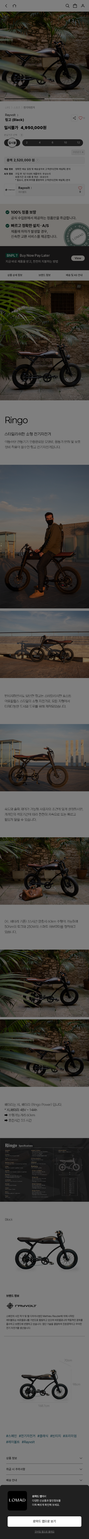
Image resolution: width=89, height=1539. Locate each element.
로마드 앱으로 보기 (44, 1521)
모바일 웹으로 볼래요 (44, 1531)
